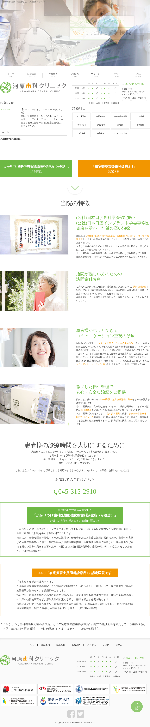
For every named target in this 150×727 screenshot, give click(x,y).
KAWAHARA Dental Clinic (82, 725)
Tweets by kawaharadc (10, 139)
